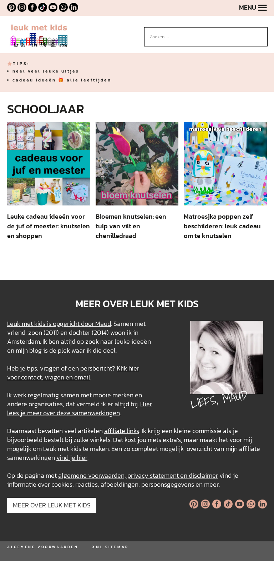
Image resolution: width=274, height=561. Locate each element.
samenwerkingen (96, 413)
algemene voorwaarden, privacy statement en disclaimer (138, 475)
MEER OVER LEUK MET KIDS (52, 505)
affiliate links (121, 431)
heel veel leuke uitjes (45, 71)
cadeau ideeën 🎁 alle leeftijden (61, 80)
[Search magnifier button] (262, 33)
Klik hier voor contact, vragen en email (73, 372)
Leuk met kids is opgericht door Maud (59, 323)
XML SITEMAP (110, 547)
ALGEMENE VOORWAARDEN (42, 547)
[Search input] (202, 37)
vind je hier (71, 457)
